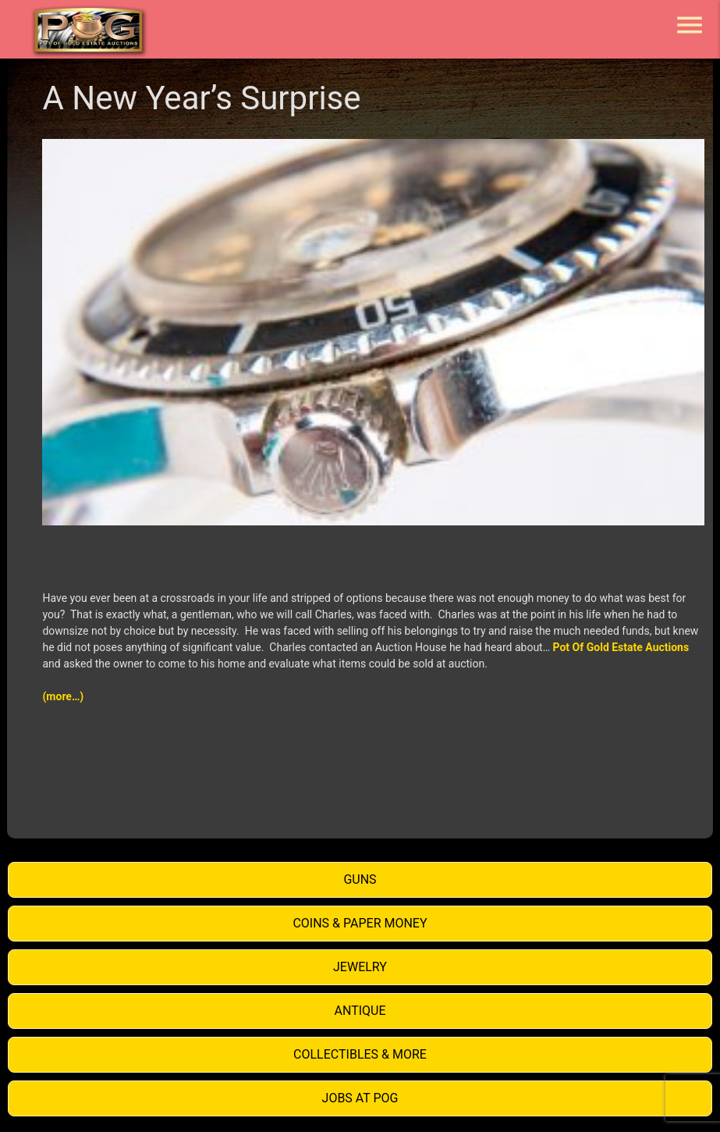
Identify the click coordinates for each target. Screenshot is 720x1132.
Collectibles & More (360, 1054)
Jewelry (360, 966)
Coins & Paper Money (360, 923)
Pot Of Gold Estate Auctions (621, 647)
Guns (359, 879)
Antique (360, 1010)
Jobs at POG (360, 1098)
